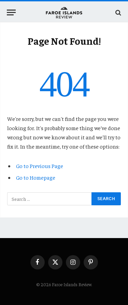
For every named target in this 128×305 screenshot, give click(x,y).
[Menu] (11, 12)
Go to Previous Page (39, 165)
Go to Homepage (35, 177)
